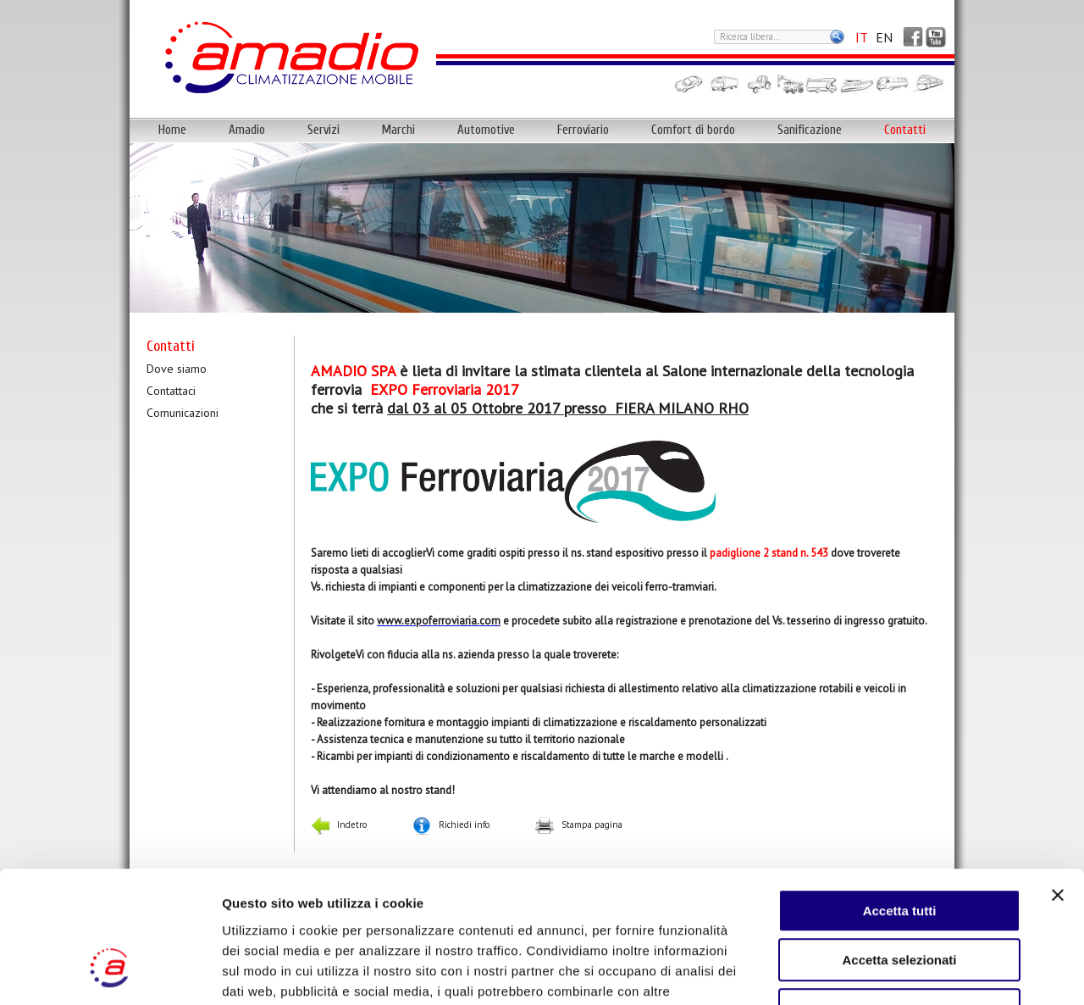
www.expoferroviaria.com (439, 621)
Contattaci (171, 390)
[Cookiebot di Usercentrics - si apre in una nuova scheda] (110, 972)
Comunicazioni (182, 412)
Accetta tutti (900, 798)
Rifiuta (900, 897)
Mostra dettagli (891, 971)
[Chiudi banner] (1058, 782)
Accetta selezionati (899, 848)
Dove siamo (177, 368)
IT (861, 37)
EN (884, 37)
